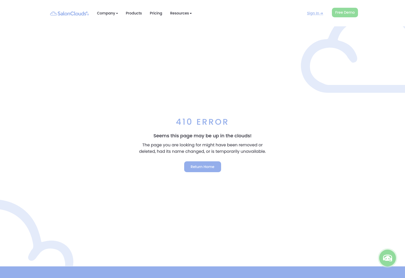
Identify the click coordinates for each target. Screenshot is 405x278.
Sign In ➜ (315, 13)
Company (107, 13)
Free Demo (345, 12)
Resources (181, 13)
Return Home (202, 166)
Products (134, 13)
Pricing (156, 13)
